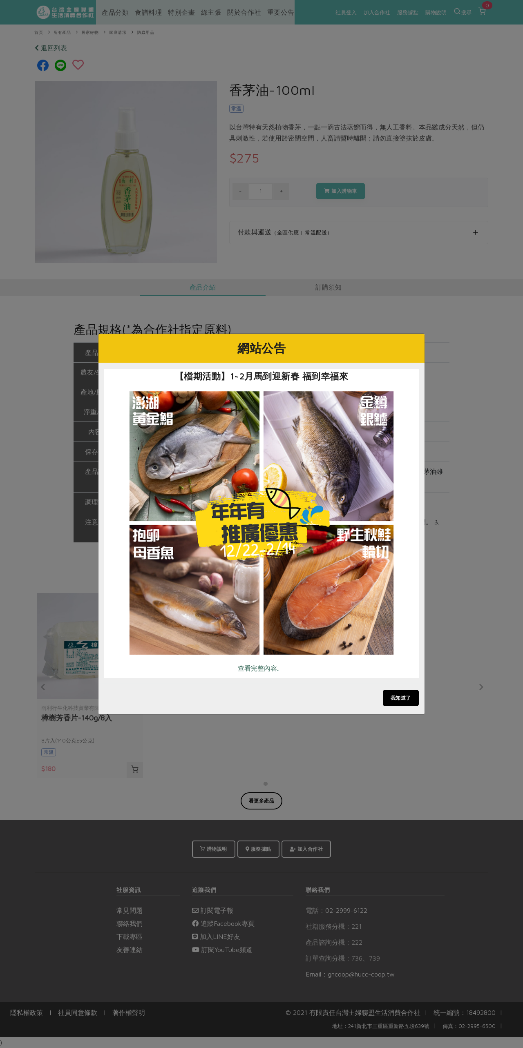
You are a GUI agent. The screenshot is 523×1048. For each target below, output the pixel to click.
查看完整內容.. (258, 668)
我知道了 (401, 698)
